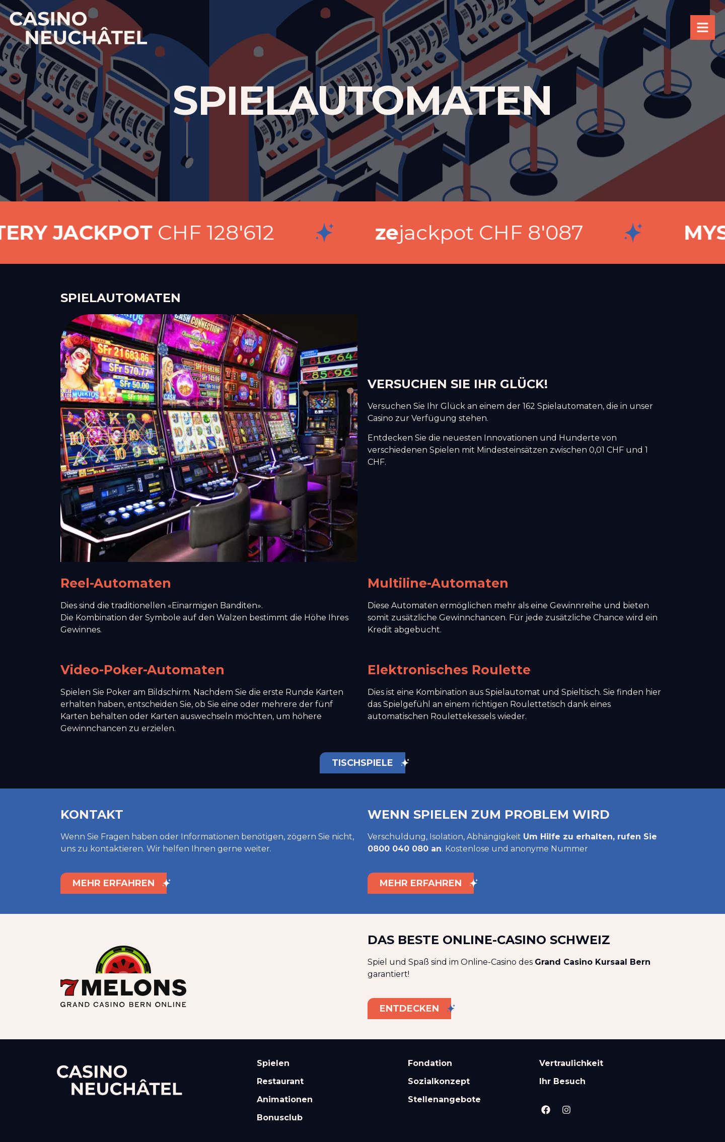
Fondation (430, 1063)
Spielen (273, 1063)
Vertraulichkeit (571, 1063)
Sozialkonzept (439, 1081)
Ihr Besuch (562, 1081)
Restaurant (280, 1081)
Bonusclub (280, 1117)
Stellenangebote (444, 1099)
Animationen (285, 1099)
